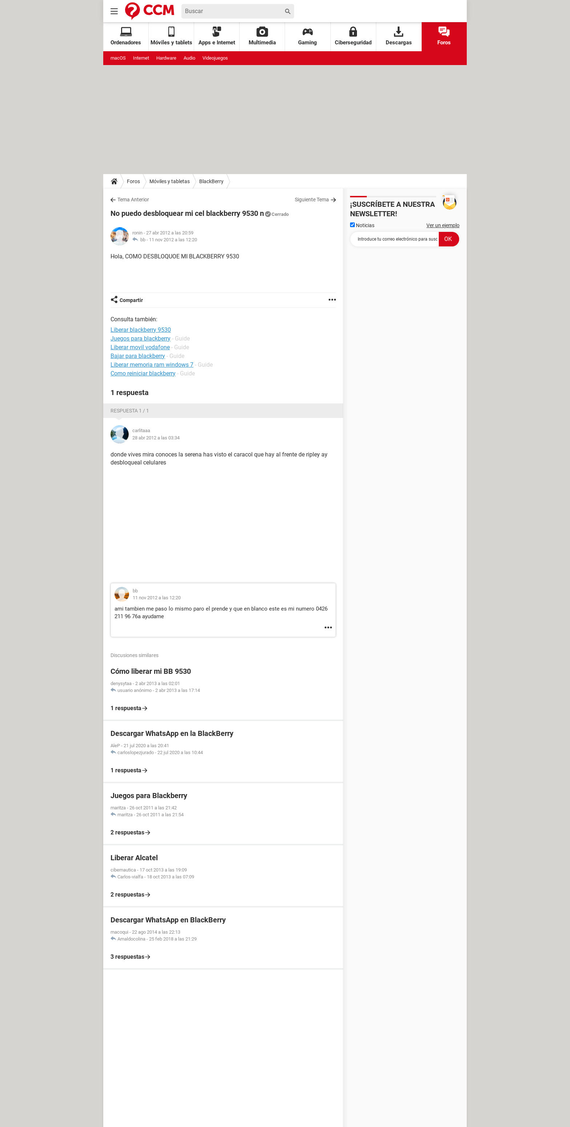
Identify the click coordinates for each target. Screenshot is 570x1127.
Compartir (131, 300)
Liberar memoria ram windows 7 (152, 364)
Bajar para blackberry (138, 356)
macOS (118, 58)
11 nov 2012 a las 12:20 (173, 239)
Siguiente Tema (312, 199)
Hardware (166, 58)
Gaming (307, 36)
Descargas (399, 36)
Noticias (362, 225)
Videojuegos (215, 58)
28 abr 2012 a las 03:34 (156, 437)
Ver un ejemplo (442, 225)
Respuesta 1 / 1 (130, 411)
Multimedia (262, 36)
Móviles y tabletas (169, 181)
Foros (444, 36)
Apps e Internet (216, 36)
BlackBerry (211, 181)
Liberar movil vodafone (140, 347)
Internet (141, 58)
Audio (189, 58)
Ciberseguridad (353, 36)
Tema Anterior (133, 199)
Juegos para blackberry (140, 338)
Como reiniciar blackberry (143, 373)
